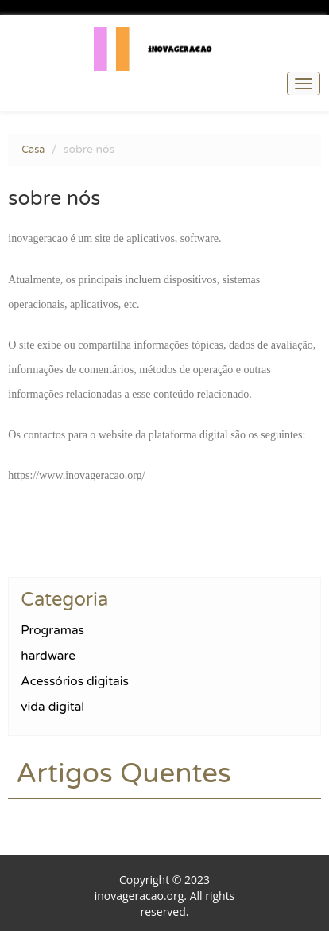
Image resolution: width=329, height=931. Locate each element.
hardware (48, 656)
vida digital (52, 706)
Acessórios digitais (75, 681)
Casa (33, 149)
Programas (52, 630)
